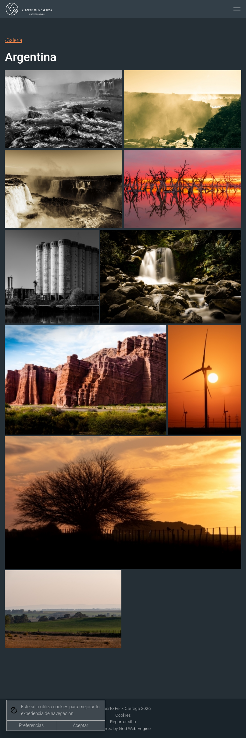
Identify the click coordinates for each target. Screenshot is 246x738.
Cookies (123, 715)
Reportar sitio (123, 721)
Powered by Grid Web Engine (123, 728)
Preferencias (31, 725)
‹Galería (13, 40)
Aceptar (80, 725)
